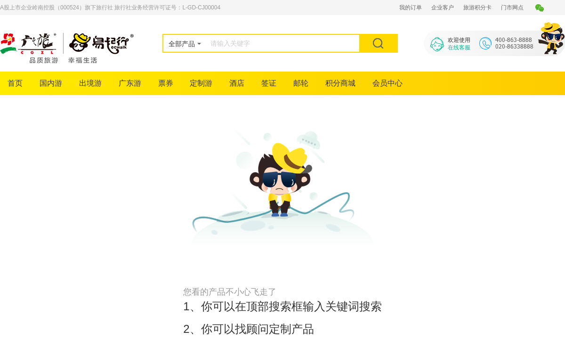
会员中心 (387, 83)
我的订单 (410, 7)
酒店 (236, 83)
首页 (15, 83)
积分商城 (340, 83)
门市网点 (512, 7)
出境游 (90, 83)
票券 (165, 83)
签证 (268, 83)
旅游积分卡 (477, 7)
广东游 (130, 83)
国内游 (51, 83)
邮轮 (300, 83)
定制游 (201, 83)
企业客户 (442, 7)
